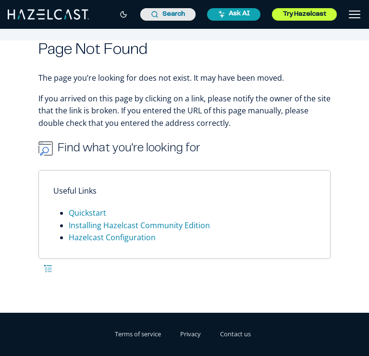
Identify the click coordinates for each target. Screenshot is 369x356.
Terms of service (138, 334)
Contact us (235, 334)
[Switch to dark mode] (123, 14)
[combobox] (168, 14)
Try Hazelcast (304, 14)
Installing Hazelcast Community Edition (139, 225)
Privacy (190, 334)
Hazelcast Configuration (112, 237)
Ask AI (234, 14)
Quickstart (87, 213)
